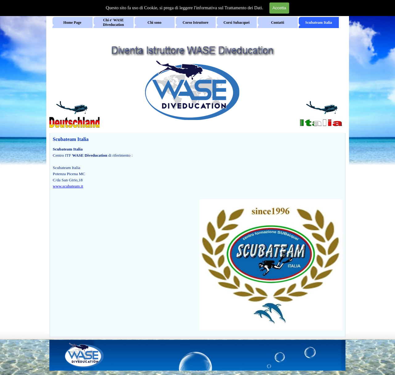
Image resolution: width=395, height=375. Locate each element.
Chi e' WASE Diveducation (113, 22)
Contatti (277, 22)
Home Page (72, 22)
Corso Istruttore (195, 22)
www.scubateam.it (68, 186)
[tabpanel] (124, 171)
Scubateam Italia (318, 22)
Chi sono (154, 22)
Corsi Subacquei (236, 22)
